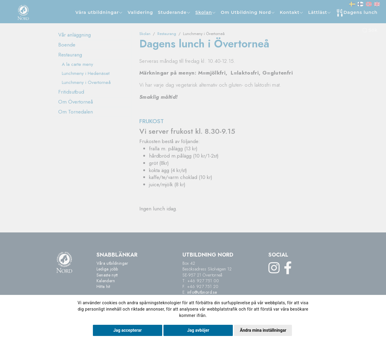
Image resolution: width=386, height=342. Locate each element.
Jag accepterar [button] (127, 330)
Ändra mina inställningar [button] (263, 330)
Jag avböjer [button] (198, 330)
